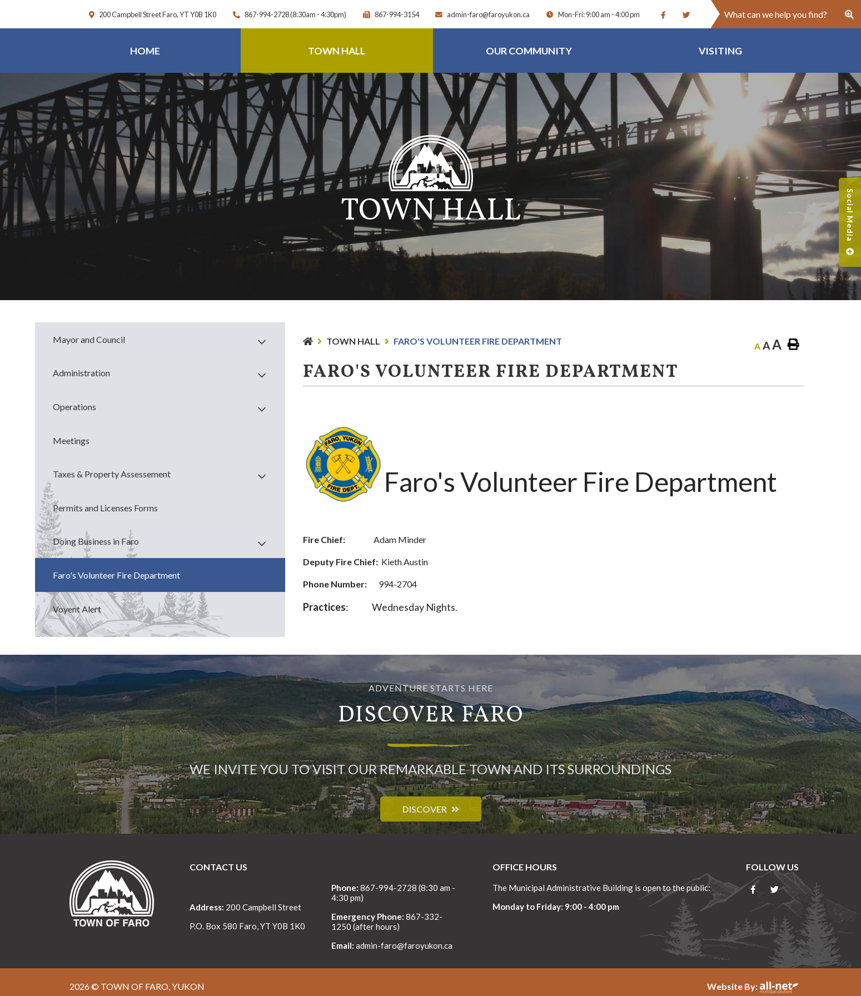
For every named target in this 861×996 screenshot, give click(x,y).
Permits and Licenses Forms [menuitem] (105, 507)
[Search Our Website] (786, 14)
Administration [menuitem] (81, 372)
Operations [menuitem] (74, 406)
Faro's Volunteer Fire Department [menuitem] (116, 575)
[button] (261, 341)
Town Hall (353, 341)
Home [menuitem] (145, 51)
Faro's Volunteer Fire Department (478, 341)
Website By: (753, 986)
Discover (424, 809)
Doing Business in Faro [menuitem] (96, 541)
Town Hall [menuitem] (336, 51)
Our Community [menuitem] (529, 51)
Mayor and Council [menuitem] (89, 339)
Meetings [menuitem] (71, 440)
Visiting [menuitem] (720, 51)
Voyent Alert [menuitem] (77, 609)
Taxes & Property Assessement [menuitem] (112, 474)
